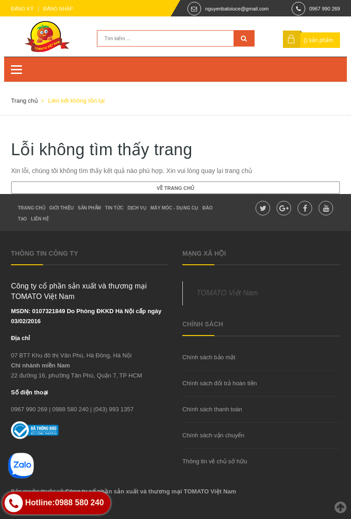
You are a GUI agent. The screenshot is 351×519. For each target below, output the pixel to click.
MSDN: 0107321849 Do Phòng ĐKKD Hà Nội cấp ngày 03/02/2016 (86, 316)
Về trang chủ (175, 188)
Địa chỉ (20, 338)
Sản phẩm (89, 207)
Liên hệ (40, 218)
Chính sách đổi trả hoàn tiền (219, 383)
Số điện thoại (29, 392)
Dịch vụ (137, 207)
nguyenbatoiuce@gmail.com (237, 8)
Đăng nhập (58, 8)
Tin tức (114, 207)
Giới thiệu (61, 207)
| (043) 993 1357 (111, 409)
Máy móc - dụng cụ (174, 207)
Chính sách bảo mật (208, 357)
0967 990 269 (324, 8)
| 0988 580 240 (69, 409)
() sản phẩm (318, 40)
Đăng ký (22, 8)
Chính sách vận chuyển (213, 435)
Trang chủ (31, 207)
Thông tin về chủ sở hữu (214, 461)
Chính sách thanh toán (212, 409)
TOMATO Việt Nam (227, 293)
